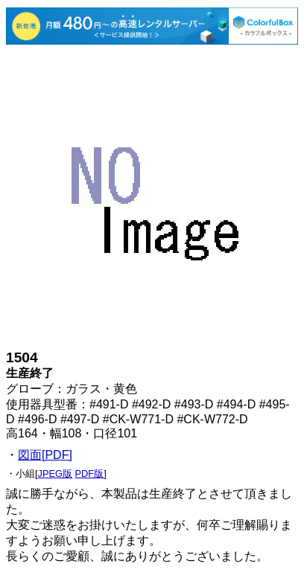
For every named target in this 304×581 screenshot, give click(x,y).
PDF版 (89, 473)
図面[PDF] (45, 455)
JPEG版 (55, 473)
